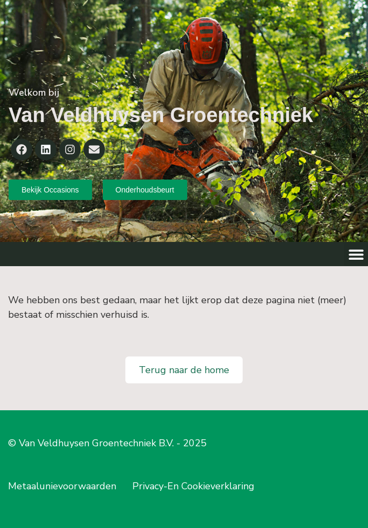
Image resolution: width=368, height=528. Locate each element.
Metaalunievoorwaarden (62, 486)
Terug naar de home (184, 369)
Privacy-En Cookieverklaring (193, 486)
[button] (356, 254)
